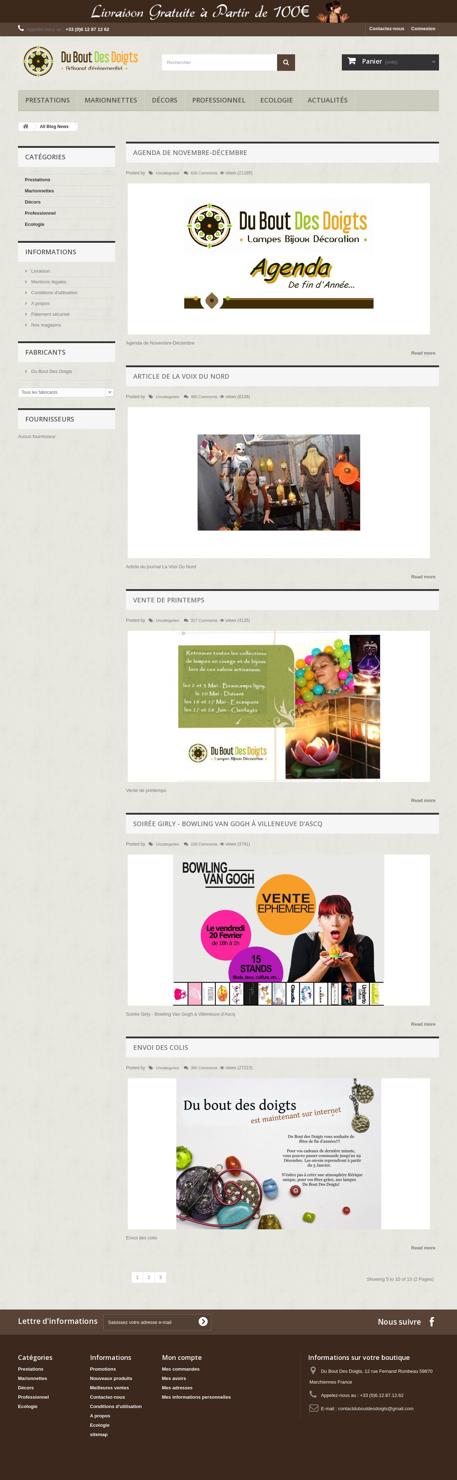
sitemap (99, 1434)
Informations (50, 251)
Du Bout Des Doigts (51, 371)
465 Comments (204, 397)
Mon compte (182, 1357)
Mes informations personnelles (196, 1397)
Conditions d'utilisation (54, 292)
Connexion (423, 28)
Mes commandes (181, 1369)
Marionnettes (111, 100)
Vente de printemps (168, 600)
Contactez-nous (386, 28)
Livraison (40, 271)
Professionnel (218, 100)
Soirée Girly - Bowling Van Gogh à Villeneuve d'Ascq (227, 823)
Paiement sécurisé (50, 314)
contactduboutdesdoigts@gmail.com (376, 1408)
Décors (164, 100)
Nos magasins (45, 325)
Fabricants (45, 352)
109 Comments (204, 844)
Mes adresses (177, 1387)
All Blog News (54, 126)
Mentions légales (48, 281)
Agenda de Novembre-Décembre (190, 152)
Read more (423, 353)
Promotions (103, 1369)
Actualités (328, 100)
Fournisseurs (49, 419)
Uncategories (167, 173)
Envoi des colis (160, 1047)
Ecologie (276, 100)
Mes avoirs (174, 1378)
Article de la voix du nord (181, 376)
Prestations (47, 100)
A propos (40, 303)
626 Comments (204, 173)
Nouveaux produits (111, 1378)
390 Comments (204, 1068)
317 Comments (204, 620)
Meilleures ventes (109, 1387)
